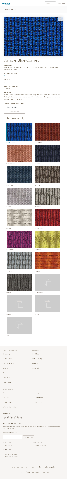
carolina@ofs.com (40, 445)
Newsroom (7, 382)
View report (15, 112)
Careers (6, 373)
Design (5, 368)
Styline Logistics (49, 467)
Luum (6, 76)
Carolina (20, 467)
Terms (20, 472)
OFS (13, 467)
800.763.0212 (8, 445)
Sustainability (8, 358)
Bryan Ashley (37, 467)
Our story (6, 354)
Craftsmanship (8, 363)
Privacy (27, 472)
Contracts (35, 472)
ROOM (27, 467)
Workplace (36, 363)
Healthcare (36, 354)
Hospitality (36, 368)
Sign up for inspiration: (10, 432)
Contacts (6, 377)
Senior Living (37, 358)
